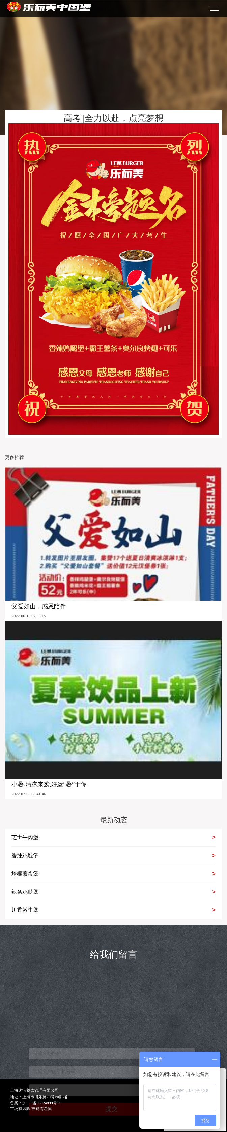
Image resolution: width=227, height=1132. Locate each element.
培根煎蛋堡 (113, 874)
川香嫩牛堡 (113, 910)
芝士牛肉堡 (113, 837)
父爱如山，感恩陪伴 (38, 606)
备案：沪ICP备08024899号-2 (35, 1103)
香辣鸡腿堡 (113, 856)
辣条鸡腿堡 (113, 892)
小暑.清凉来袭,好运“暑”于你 (49, 784)
